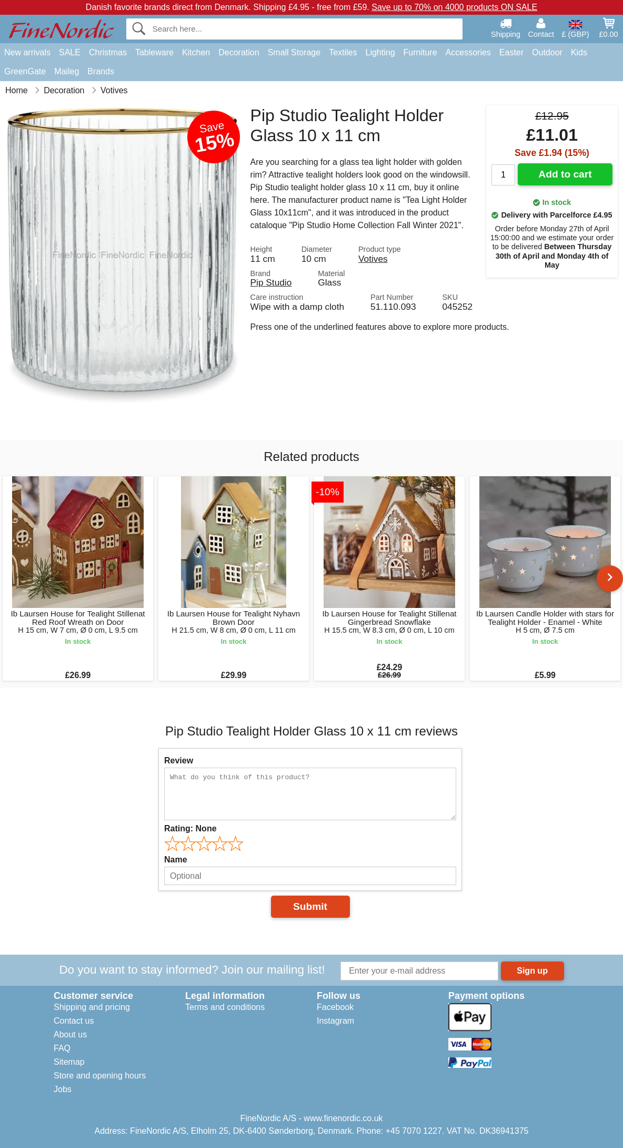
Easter (511, 52)
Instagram (335, 1020)
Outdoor (547, 52)
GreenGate (25, 71)
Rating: (190, 828)
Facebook (335, 1007)
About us (70, 1034)
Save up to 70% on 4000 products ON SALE (454, 7)
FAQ (62, 1048)
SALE (70, 52)
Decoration (238, 52)
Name (175, 859)
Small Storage (294, 52)
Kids (579, 52)
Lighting (380, 52)
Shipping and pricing (92, 1007)
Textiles (343, 52)
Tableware (154, 52)
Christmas (108, 52)
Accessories (468, 52)
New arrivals (27, 52)
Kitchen (196, 52)
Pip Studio (271, 282)
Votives (373, 258)
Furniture (420, 52)
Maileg (66, 71)
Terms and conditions (225, 1007)
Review (178, 760)
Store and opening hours (100, 1075)
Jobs (63, 1089)
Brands (100, 71)
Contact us (74, 1020)
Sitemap (69, 1061)
